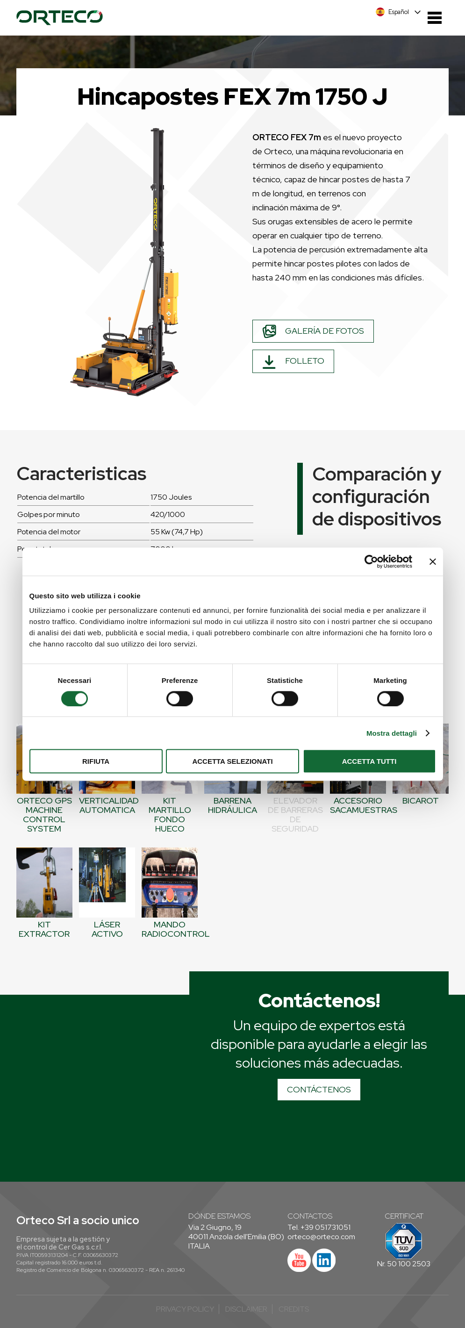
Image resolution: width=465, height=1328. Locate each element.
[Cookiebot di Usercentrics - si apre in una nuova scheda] (371, 561)
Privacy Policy (185, 1309)
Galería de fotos (313, 331)
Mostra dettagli (391, 733)
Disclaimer (246, 1309)
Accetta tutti (369, 761)
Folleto (293, 362)
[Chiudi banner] (432, 561)
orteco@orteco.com (321, 1237)
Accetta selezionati (232, 761)
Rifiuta (95, 761)
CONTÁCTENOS (319, 1089)
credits (294, 1309)
